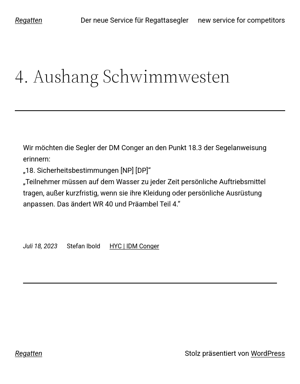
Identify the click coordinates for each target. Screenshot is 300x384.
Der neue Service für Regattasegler (134, 20)
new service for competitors (241, 20)
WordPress (268, 353)
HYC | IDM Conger (134, 246)
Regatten (28, 20)
